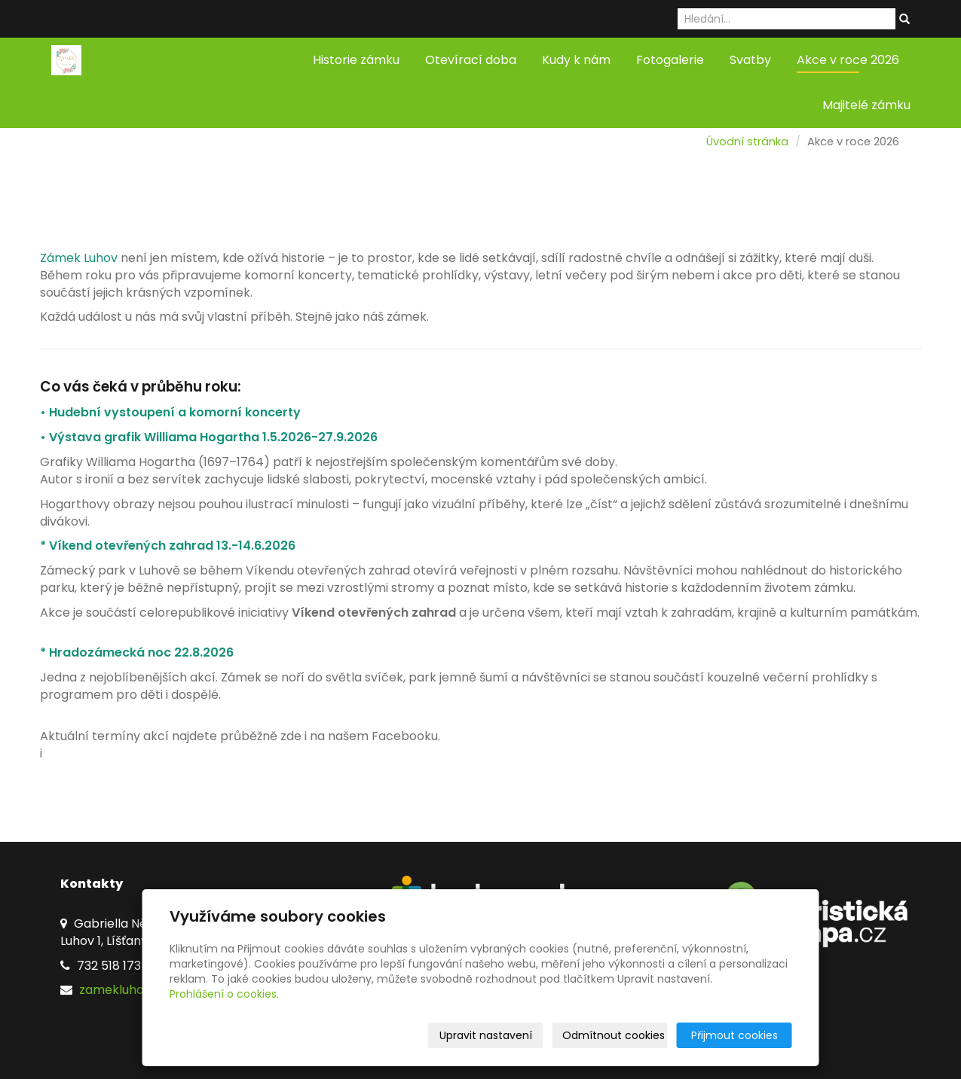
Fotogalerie (670, 60)
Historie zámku (356, 60)
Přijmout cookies (734, 1035)
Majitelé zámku (866, 105)
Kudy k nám (576, 60)
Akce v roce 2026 (848, 60)
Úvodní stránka (747, 141)
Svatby (750, 60)
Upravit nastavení (485, 1035)
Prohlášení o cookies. (224, 993)
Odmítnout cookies (613, 1035)
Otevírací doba (470, 60)
